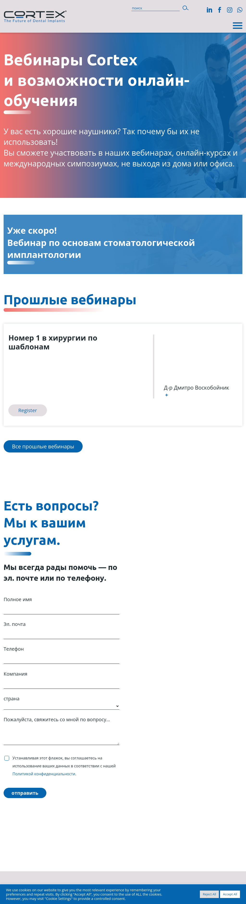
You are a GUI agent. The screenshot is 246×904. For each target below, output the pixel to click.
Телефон (61, 654)
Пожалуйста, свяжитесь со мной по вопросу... (61, 730)
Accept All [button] (230, 894)
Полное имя (61, 604)
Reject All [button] (209, 894)
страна (61, 702)
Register (27, 410)
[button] (185, 7)
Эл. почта (61, 629)
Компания (61, 679)
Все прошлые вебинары (43, 446)
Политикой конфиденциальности (43, 773)
